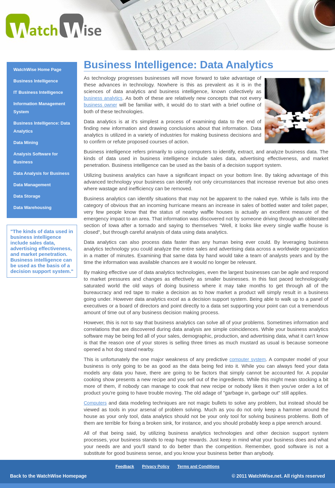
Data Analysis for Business (41, 173)
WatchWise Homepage (62, 476)
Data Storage (26, 196)
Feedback (125, 466)
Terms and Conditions (198, 466)
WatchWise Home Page (37, 69)
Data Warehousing (32, 207)
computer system (247, 359)
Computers (95, 403)
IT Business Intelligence (38, 92)
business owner (100, 105)
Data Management (32, 184)
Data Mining (25, 142)
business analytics (103, 98)
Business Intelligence (35, 80)
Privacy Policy (155, 466)
